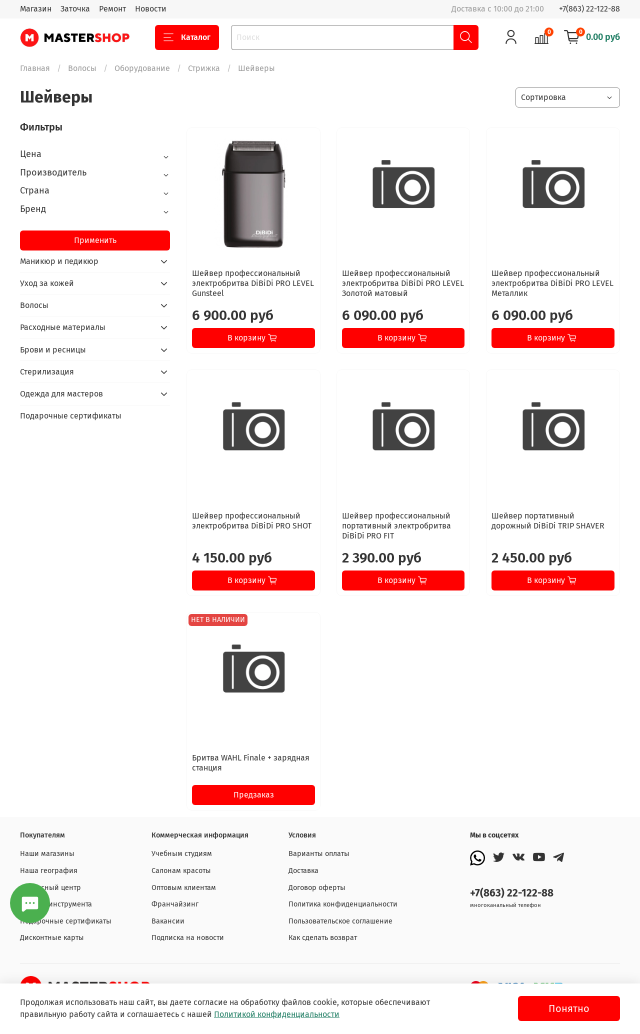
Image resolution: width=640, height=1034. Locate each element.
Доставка (303, 870)
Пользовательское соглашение (340, 921)
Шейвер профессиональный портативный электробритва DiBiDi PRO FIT (396, 525)
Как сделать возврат (322, 938)
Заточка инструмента (56, 904)
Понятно (569, 1008)
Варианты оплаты (319, 854)
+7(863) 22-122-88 (589, 9)
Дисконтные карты (52, 938)
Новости (150, 9)
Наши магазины (47, 854)
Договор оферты (317, 888)
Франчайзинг (175, 904)
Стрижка (204, 68)
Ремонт (112, 9)
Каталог (187, 37)
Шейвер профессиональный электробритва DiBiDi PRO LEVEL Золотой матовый (403, 283)
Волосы (82, 68)
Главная (35, 68)
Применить (95, 240)
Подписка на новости (188, 938)
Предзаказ (254, 795)
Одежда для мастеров (61, 393)
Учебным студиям (182, 854)
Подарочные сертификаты (71, 415)
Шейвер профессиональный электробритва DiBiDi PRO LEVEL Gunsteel (253, 283)
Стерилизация (47, 371)
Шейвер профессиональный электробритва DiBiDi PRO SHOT (252, 520)
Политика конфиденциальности (343, 904)
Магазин (36, 9)
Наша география (49, 870)
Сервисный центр (50, 888)
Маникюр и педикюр (59, 261)
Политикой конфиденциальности (277, 1014)
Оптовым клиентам (184, 888)
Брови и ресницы (53, 349)
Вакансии (168, 921)
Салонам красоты (181, 870)
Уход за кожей (47, 283)
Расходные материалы (63, 327)
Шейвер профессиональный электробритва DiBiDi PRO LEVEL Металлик (553, 283)
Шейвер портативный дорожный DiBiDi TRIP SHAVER (548, 520)
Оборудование (142, 68)
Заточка (75, 9)
